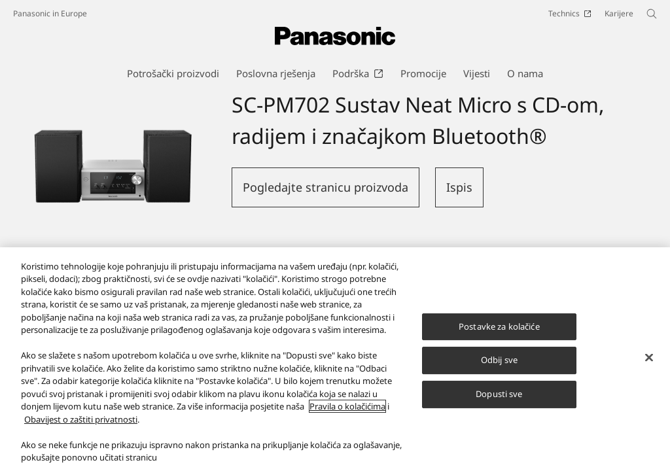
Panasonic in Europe (50, 13)
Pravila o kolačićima (347, 416)
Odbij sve (499, 369)
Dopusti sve (499, 403)
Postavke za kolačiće (499, 335)
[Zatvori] (649, 366)
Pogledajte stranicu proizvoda (325, 187)
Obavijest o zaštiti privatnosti (80, 428)
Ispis (459, 187)
